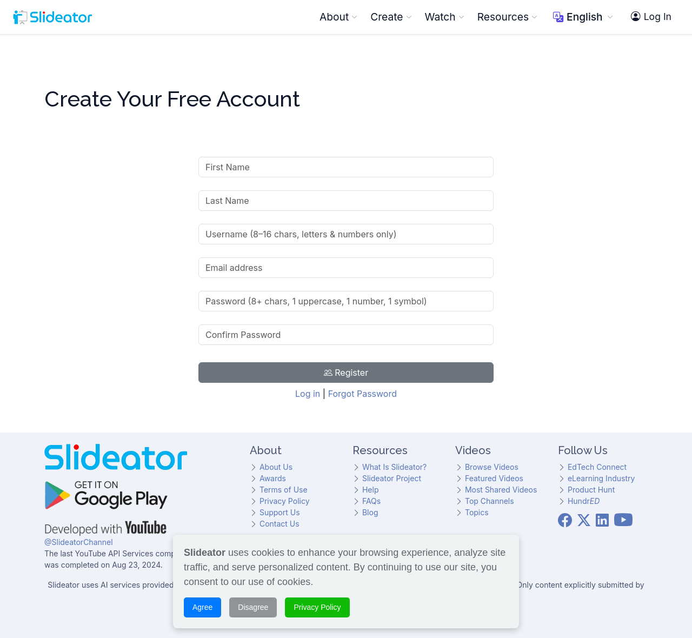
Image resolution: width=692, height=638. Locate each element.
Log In (651, 17)
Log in (307, 393)
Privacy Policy (285, 501)
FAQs (371, 501)
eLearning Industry (601, 478)
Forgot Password (362, 393)
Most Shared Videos (501, 489)
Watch (444, 16)
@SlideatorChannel (78, 542)
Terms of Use (284, 489)
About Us (276, 466)
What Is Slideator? (394, 466)
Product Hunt (591, 489)
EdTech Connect (597, 466)
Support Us (280, 512)
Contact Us (280, 523)
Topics (477, 512)
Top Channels (489, 501)
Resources (507, 16)
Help (370, 489)
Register (346, 372)
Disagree (253, 606)
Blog (370, 512)
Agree (202, 606)
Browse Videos (491, 466)
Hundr (584, 501)
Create (390, 16)
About (338, 16)
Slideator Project (391, 478)
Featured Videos (494, 478)
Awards (273, 478)
